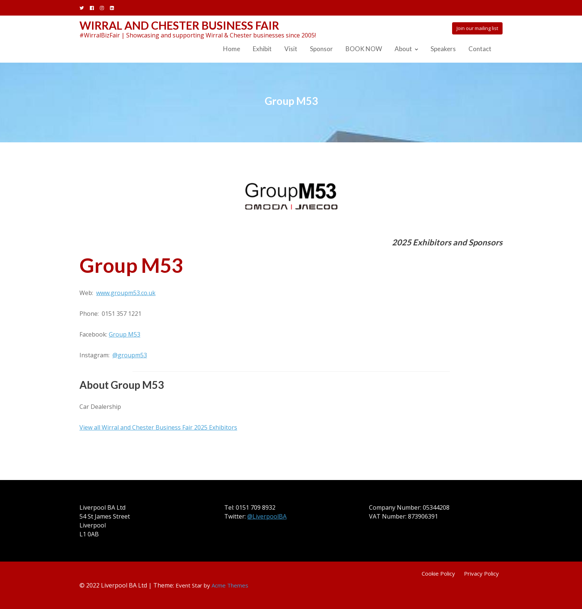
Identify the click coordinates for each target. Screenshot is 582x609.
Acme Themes (230, 585)
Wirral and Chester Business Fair (179, 25)
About (403, 49)
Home (231, 49)
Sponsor (321, 49)
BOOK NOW (364, 49)
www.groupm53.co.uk (126, 293)
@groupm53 (129, 355)
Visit (290, 49)
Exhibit (262, 49)
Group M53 (124, 334)
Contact (479, 49)
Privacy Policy (481, 573)
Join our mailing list (477, 28)
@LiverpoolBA (267, 516)
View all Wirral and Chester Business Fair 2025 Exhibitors (158, 427)
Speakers (443, 49)
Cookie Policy (438, 573)
